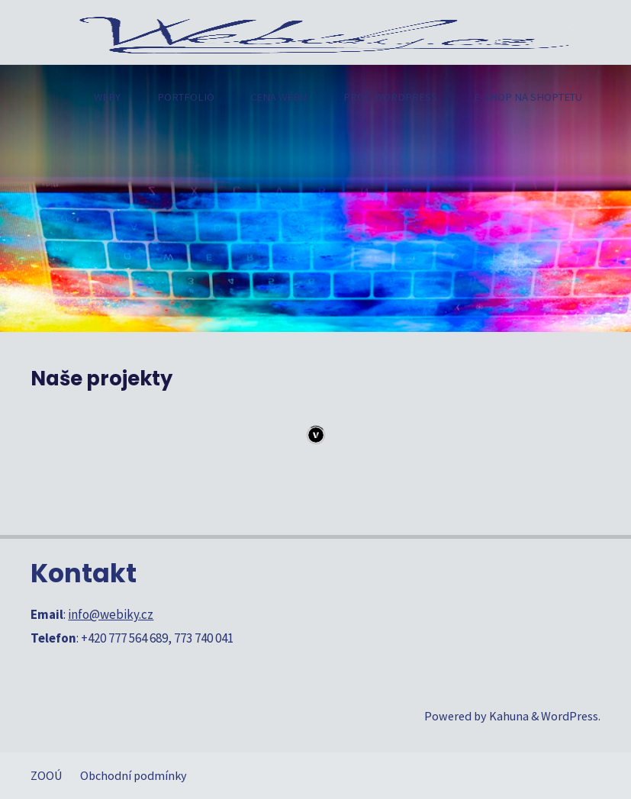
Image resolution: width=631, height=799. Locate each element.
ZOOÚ (47, 775)
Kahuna (508, 715)
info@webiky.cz (110, 614)
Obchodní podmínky (133, 775)
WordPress (569, 715)
